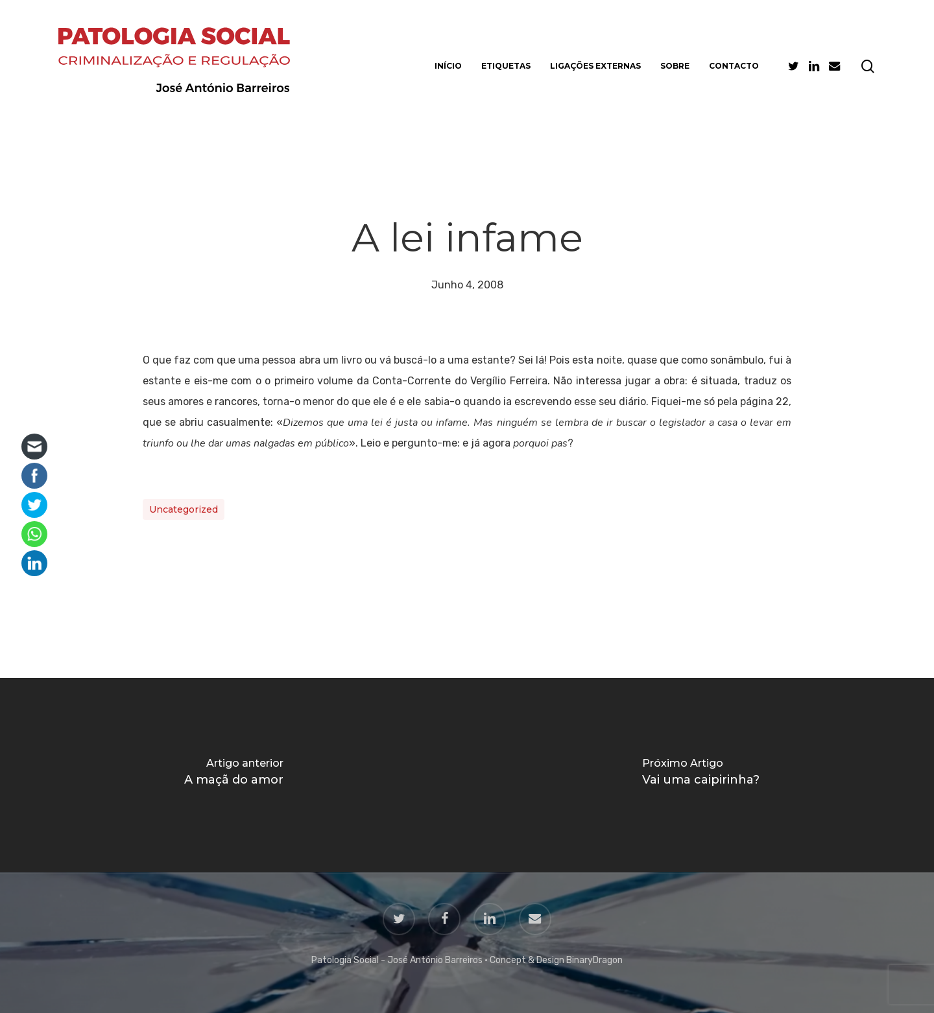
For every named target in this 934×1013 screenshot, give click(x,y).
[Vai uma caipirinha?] (700, 775)
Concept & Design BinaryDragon (556, 960)
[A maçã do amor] (233, 775)
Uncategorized (183, 509)
